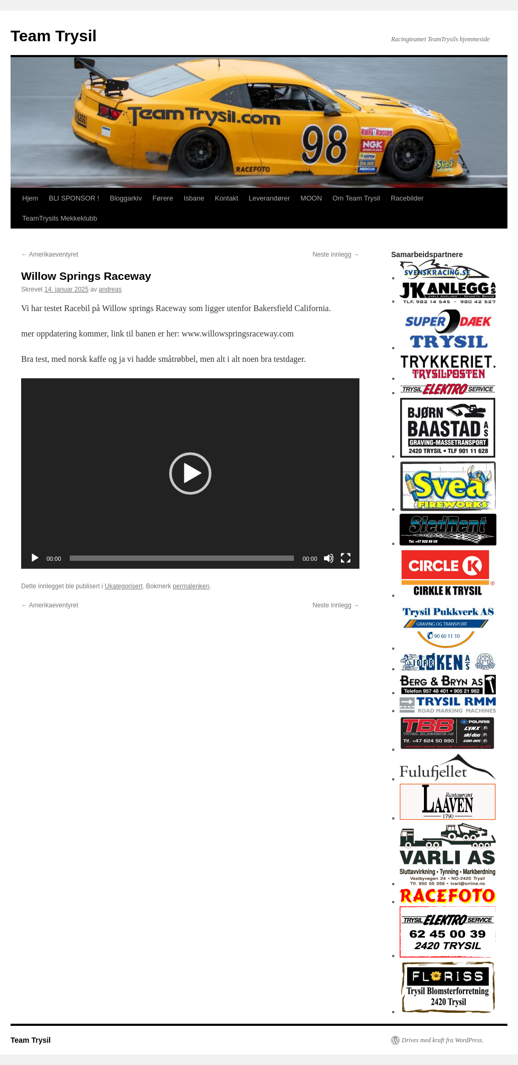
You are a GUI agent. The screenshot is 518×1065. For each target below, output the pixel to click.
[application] (190, 473)
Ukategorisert (123, 586)
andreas (110, 289)
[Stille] (328, 558)
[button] (190, 473)
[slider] (182, 558)
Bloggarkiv (126, 198)
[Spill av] (35, 558)
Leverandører (269, 198)
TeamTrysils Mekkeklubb (59, 218)
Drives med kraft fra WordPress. (443, 1040)
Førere (162, 198)
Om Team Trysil (356, 198)
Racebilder (407, 198)
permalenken (191, 586)
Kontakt (226, 198)
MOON (311, 198)
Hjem (30, 198)
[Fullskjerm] (345, 558)
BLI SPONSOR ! (74, 198)
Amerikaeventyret (49, 254)
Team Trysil (54, 35)
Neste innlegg (335, 254)
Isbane (193, 198)
